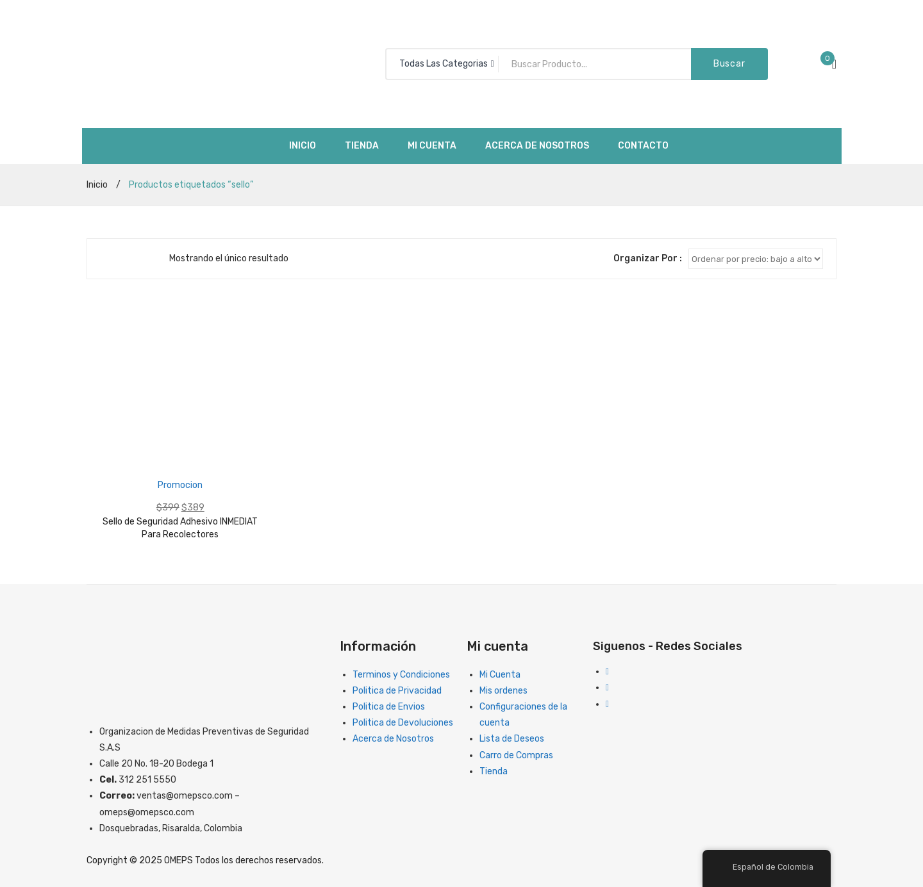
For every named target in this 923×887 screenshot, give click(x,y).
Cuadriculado (106, 258)
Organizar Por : (647, 258)
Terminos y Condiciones (401, 674)
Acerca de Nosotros (393, 738)
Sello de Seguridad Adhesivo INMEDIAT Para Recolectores (180, 528)
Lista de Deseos (511, 738)
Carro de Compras (516, 755)
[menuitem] (302, 146)
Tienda (493, 771)
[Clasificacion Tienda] (755, 258)
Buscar (729, 63)
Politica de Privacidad (397, 690)
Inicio (97, 184)
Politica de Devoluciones (403, 722)
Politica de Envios (389, 706)
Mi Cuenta (499, 674)
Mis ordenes (503, 690)
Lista (125, 258)
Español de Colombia (765, 867)
